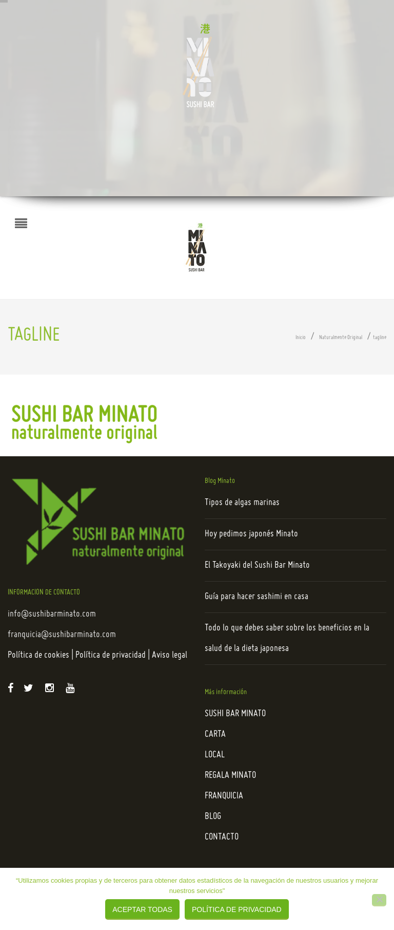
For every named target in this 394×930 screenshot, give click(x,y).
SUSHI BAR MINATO (235, 714)
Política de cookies (38, 655)
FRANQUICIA (224, 796)
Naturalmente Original (340, 337)
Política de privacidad (110, 655)
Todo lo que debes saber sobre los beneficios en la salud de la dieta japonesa (287, 638)
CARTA (215, 734)
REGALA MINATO (230, 775)
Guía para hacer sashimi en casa (256, 596)
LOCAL (215, 755)
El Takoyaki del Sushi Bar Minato (257, 565)
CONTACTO (222, 837)
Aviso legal (169, 655)
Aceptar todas (142, 909)
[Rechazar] (379, 900)
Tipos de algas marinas (242, 502)
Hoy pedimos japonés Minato (251, 534)
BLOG (213, 816)
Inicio (301, 337)
